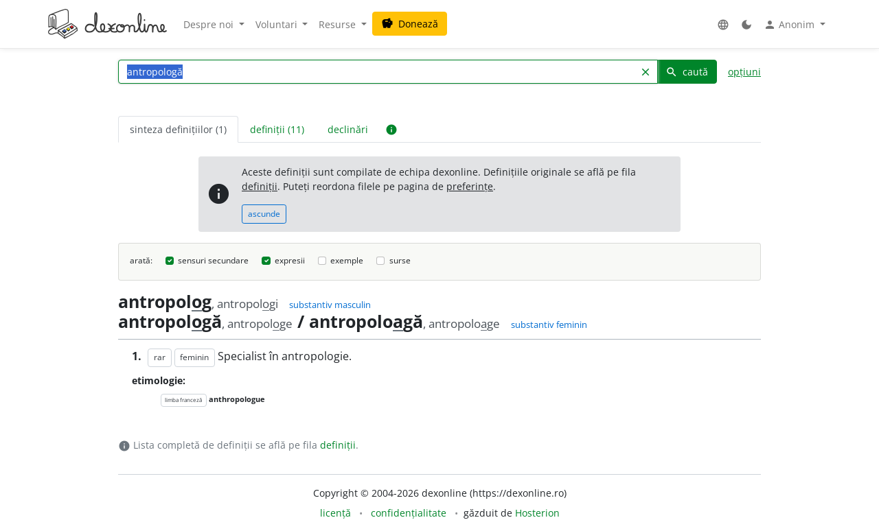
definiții (259, 186)
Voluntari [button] (277, 24)
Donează (409, 23)
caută (686, 71)
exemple (346, 260)
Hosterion (537, 512)
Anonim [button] (790, 25)
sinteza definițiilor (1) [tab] (178, 129)
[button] (723, 24)
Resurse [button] (338, 24)
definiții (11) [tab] (277, 129)
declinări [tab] (348, 129)
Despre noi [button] (209, 24)
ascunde (264, 214)
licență (335, 512)
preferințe (469, 186)
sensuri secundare (213, 260)
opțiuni (744, 71)
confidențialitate (408, 512)
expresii (290, 260)
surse (400, 260)
